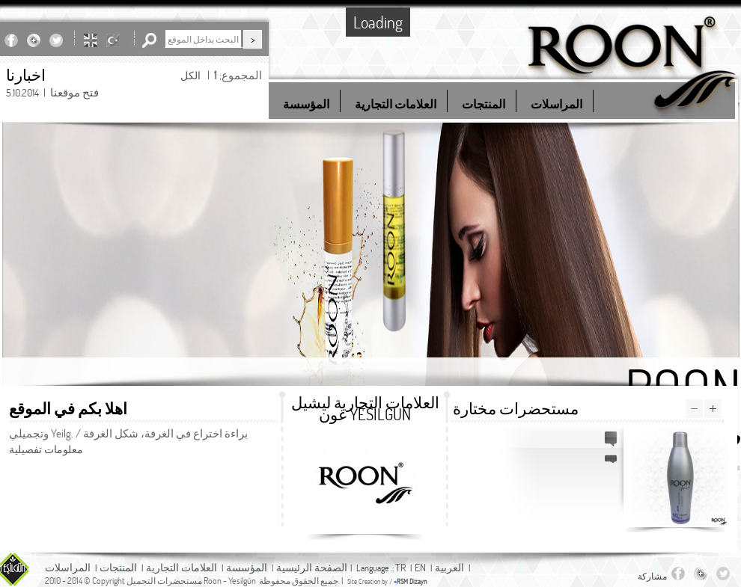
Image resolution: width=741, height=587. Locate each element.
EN (420, 567)
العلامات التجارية (181, 567)
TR (400, 567)
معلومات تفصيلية (46, 449)
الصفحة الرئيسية (311, 567)
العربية (449, 567)
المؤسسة (246, 567)
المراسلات (68, 567)
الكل (190, 75)
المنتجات (118, 567)
